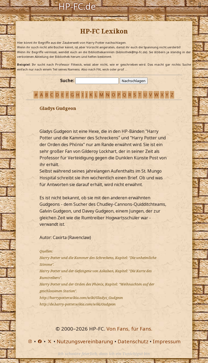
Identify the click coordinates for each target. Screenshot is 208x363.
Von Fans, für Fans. (129, 328)
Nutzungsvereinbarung (85, 341)
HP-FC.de (77, 6)
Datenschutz (133, 341)
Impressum (167, 341)
